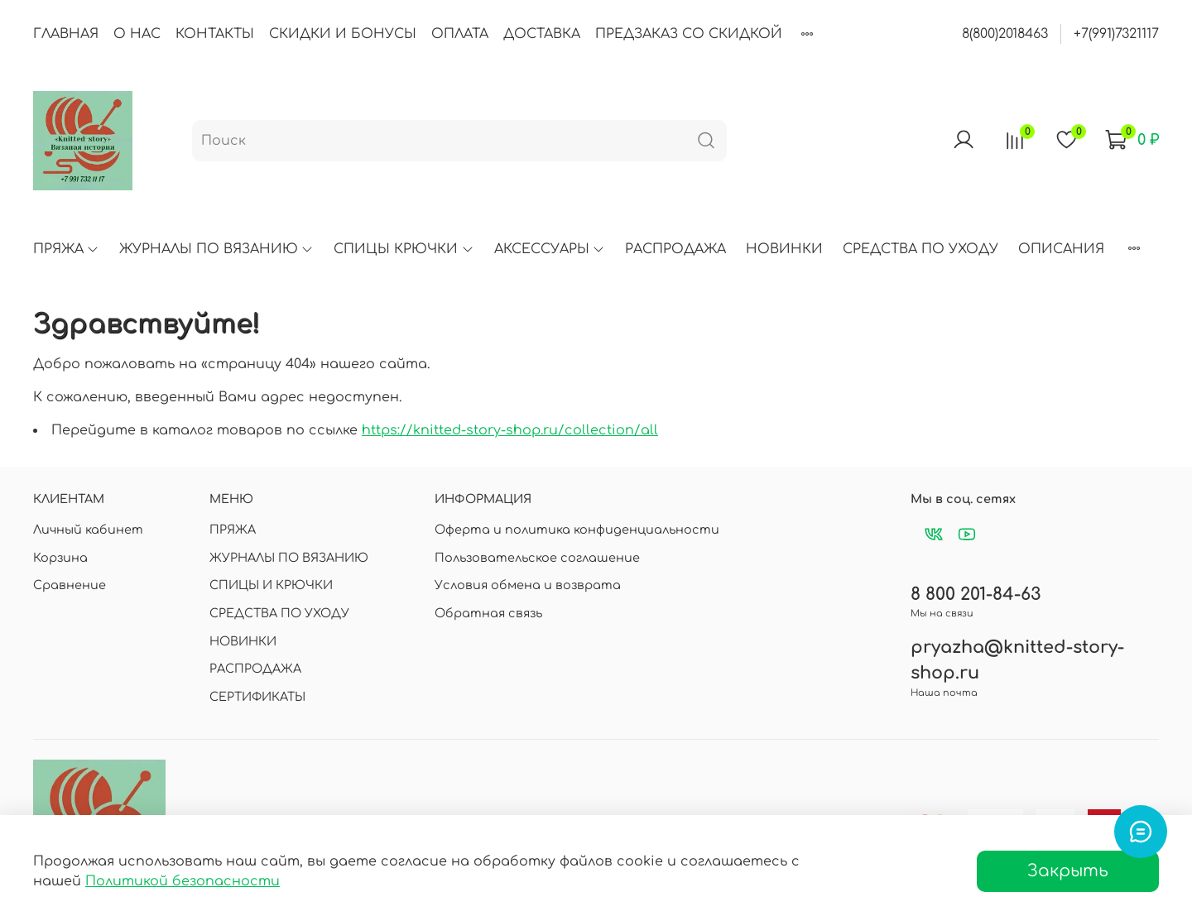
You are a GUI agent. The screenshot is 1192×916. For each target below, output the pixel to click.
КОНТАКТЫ (214, 33)
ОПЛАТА (459, 33)
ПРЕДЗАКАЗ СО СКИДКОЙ (688, 33)
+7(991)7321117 (1116, 33)
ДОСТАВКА (541, 33)
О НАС (137, 33)
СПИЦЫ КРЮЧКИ (403, 249)
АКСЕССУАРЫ (549, 249)
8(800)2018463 (1005, 33)
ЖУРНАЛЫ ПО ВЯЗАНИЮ (216, 249)
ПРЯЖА (66, 249)
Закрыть (1067, 870)
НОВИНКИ (784, 249)
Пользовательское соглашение (537, 557)
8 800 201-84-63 (976, 594)
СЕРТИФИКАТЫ (257, 696)
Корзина (60, 557)
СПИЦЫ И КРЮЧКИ (271, 585)
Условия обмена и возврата (528, 585)
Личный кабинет (88, 529)
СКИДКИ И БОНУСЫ (342, 33)
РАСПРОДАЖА (675, 249)
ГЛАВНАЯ (66, 33)
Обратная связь (488, 613)
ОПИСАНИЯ (1061, 249)
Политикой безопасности (182, 881)
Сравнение (69, 585)
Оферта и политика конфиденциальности (577, 529)
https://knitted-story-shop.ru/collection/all (510, 430)
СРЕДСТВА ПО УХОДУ (920, 249)
